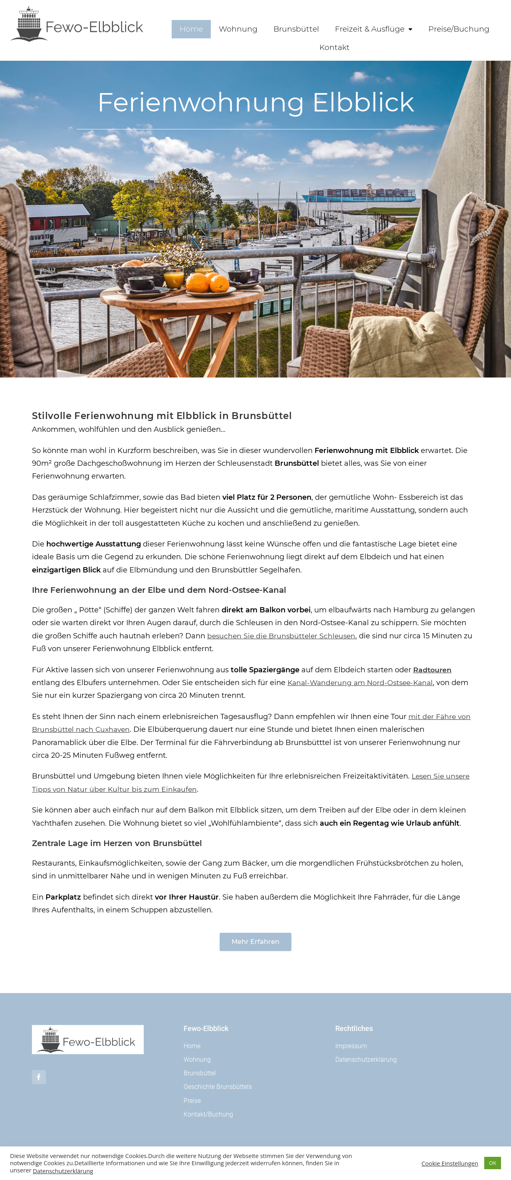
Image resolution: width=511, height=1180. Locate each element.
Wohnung (238, 29)
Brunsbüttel (296, 29)
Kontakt (334, 47)
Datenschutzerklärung (63, 1171)
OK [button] (492, 1162)
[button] (255, 942)
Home (191, 29)
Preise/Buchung (458, 29)
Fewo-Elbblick (206, 1028)
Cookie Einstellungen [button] (450, 1163)
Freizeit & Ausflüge (373, 29)
